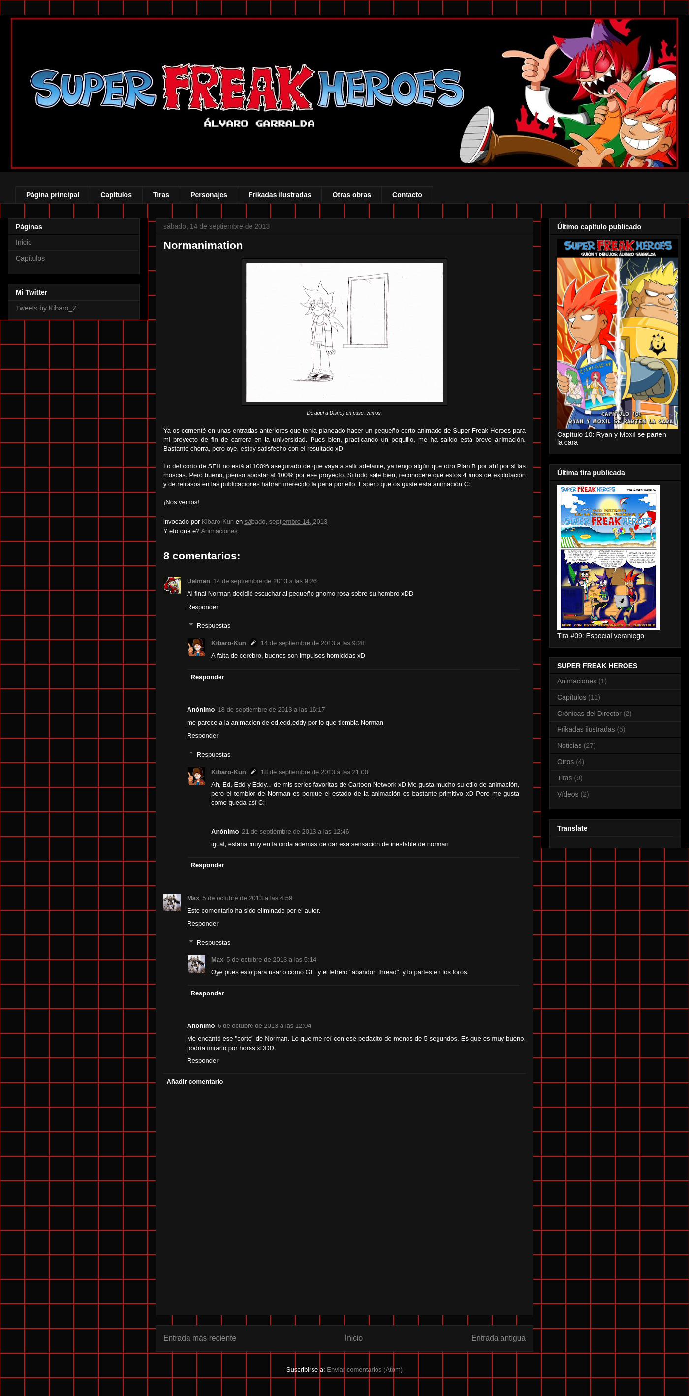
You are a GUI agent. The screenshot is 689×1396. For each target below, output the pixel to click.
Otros (565, 762)
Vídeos (568, 794)
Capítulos (116, 195)
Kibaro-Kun (228, 643)
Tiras (161, 195)
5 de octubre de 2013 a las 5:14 (271, 959)
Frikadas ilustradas (280, 195)
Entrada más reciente (199, 1338)
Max (193, 897)
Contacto (407, 195)
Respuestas (214, 625)
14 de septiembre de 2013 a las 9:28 (313, 643)
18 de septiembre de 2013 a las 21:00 (314, 772)
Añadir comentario (195, 1081)
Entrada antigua (498, 1338)
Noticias (569, 745)
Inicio (354, 1338)
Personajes (208, 195)
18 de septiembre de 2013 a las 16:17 (271, 709)
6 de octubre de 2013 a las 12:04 (264, 1025)
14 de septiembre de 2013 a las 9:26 (265, 581)
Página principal (52, 195)
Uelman (198, 581)
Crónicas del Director (589, 713)
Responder (203, 607)
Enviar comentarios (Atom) (365, 1369)
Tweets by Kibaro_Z (46, 308)
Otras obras (351, 195)
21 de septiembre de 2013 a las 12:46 (295, 831)
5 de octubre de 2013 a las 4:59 (247, 897)
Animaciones (219, 531)
